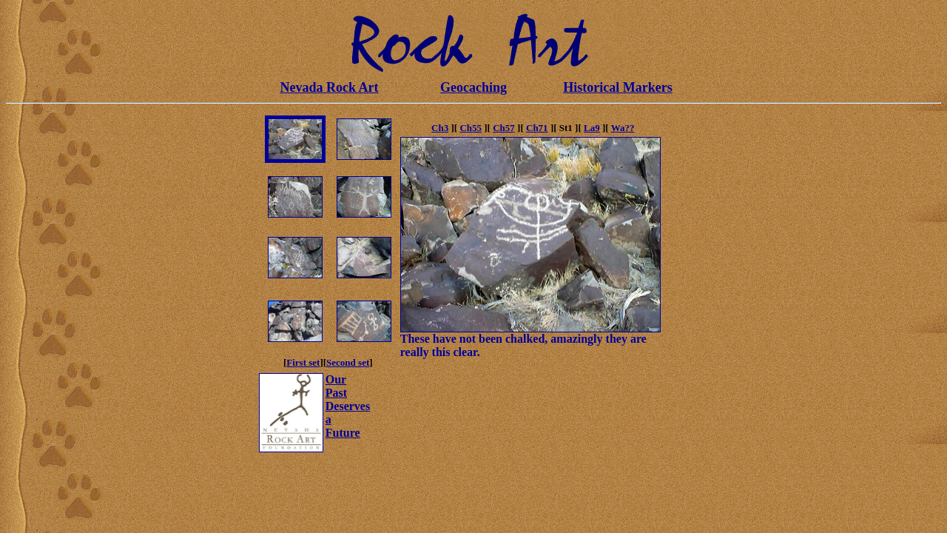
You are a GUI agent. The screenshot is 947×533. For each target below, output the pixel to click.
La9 (592, 127)
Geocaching (473, 87)
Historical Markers (617, 87)
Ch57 (504, 127)
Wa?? (623, 127)
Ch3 (439, 127)
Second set (347, 362)
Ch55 (470, 127)
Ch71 (537, 127)
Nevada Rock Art (329, 87)
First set (303, 362)
